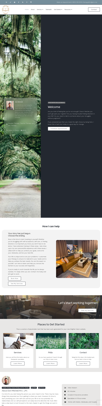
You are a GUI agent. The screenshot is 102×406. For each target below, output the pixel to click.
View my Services (87, 310)
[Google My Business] (31, 2)
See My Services (17, 284)
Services (39, 9)
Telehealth (49, 9)
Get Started (57, 9)
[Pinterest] (26, 2)
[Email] (6, 2)
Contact (94, 9)
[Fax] (14, 2)
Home (27, 9)
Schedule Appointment (59, 128)
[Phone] (10, 2)
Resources (68, 9)
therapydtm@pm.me (90, 2)
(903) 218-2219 (77, 2)
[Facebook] (18, 2)
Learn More (18, 364)
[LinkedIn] (22, 2)
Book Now (14, 278)
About (32, 9)
